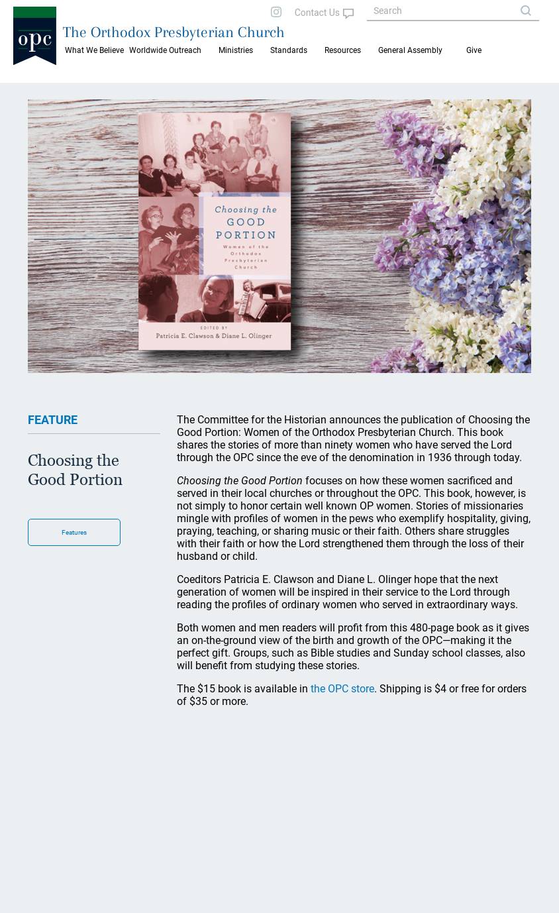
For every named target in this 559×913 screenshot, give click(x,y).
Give (474, 50)
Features (74, 532)
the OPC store (342, 688)
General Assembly (410, 50)
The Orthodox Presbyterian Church (174, 31)
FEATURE (52, 420)
